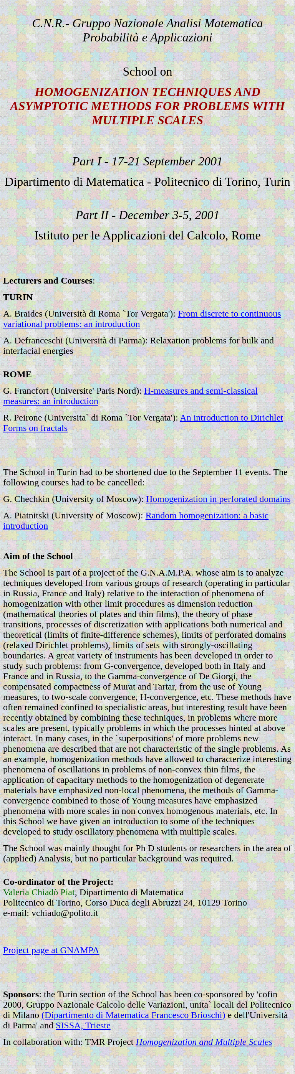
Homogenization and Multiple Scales (204, 1042)
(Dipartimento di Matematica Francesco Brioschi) (133, 1015)
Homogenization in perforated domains (218, 499)
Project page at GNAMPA (51, 950)
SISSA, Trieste (83, 1025)
